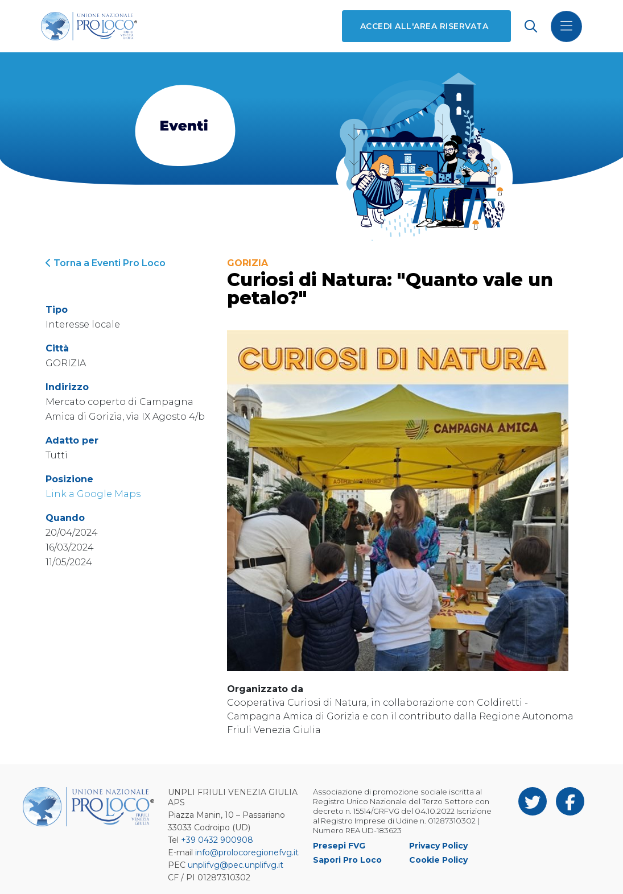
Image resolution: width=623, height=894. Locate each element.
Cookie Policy (438, 860)
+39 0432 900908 (217, 840)
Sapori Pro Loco (347, 860)
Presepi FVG (339, 846)
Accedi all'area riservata (424, 26)
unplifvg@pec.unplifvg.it (235, 865)
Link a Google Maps (93, 494)
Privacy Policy (438, 846)
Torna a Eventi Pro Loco (106, 263)
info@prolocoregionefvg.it (247, 852)
